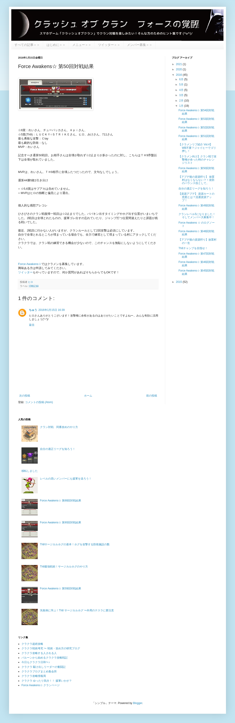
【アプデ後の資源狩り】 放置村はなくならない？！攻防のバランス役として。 (196, 180)
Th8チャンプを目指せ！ (193, 248)
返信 (31, 324)
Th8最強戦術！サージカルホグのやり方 (64, 566)
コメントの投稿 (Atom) (39, 402)
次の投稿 (24, 395)
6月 (181, 79)
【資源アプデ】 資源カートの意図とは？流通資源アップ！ (196, 197)
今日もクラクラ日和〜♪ (35, 662)
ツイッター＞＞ (109, 45)
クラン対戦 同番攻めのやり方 (59, 427)
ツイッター (25, 272)
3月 (181, 95)
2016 (179, 74)
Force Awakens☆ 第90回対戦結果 (60, 522)
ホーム (88, 395)
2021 (179, 64)
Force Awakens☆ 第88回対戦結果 (60, 500)
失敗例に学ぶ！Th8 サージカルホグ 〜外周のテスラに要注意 (77, 610)
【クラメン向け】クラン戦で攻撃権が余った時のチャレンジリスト (197, 160)
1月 (181, 105)
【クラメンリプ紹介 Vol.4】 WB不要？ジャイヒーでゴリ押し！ (197, 148)
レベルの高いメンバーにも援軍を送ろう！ (66, 478)
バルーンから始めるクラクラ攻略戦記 (44, 657)
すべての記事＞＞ (27, 45)
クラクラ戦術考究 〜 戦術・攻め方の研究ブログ (50, 648)
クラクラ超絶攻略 (32, 643)
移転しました (29, 471)
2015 (179, 282)
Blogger (137, 703)
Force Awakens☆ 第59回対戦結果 (60, 588)
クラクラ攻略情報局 (33, 676)
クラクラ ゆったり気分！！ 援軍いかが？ (46, 680)
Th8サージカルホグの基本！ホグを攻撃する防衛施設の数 (75, 544)
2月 (181, 100)
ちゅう (33, 310)
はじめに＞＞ (56, 45)
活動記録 (34, 286)
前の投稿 (151, 395)
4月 (181, 90)
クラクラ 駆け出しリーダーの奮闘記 (43, 667)
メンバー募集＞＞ (139, 45)
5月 (181, 84)
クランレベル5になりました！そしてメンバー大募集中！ (197, 216)
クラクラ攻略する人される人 (39, 653)
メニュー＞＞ (81, 45)
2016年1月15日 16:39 (51, 310)
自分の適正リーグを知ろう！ (196, 188)
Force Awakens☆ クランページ (40, 685)
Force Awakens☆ (29, 264)
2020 (179, 69)
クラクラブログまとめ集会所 (39, 671)
